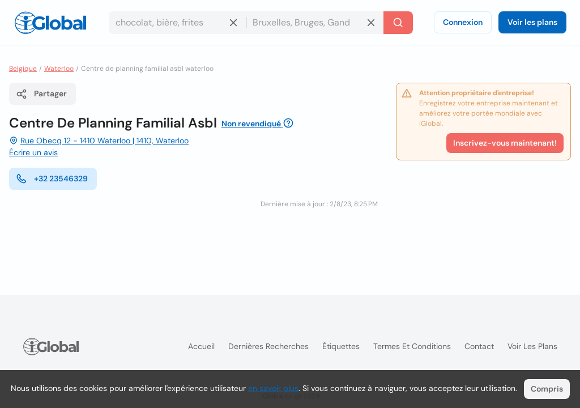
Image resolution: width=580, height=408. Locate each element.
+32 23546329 (52, 178)
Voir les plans (532, 22)
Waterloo (59, 68)
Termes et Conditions (412, 346)
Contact (479, 346)
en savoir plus (273, 388)
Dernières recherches (268, 346)
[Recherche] (398, 22)
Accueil (201, 346)
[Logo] (50, 22)
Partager (41, 94)
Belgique (23, 68)
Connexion (463, 22)
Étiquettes (341, 346)
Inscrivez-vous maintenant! (505, 143)
